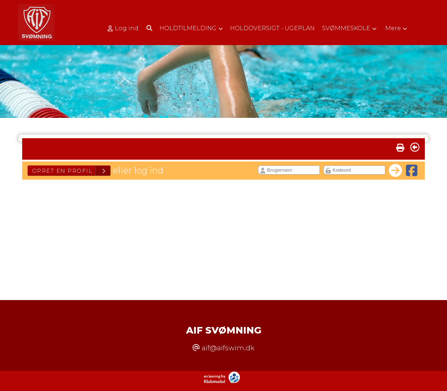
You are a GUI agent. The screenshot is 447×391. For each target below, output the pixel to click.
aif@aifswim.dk (228, 347)
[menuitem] (126, 28)
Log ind (123, 28)
